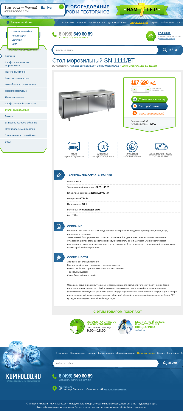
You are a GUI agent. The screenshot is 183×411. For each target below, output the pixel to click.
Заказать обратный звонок (73, 37)
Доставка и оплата (117, 22)
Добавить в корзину (152, 99)
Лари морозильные (16, 90)
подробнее (140, 330)
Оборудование (77, 353)
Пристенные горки (15, 71)
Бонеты (9, 116)
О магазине (68, 22)
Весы (8, 141)
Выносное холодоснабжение (21, 122)
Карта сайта (173, 353)
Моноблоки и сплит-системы (21, 84)
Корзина (151, 36)
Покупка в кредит (139, 22)
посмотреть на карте (115, 389)
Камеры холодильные (17, 78)
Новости (81, 22)
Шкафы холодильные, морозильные (17, 64)
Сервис (154, 22)
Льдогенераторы (14, 97)
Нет (49, 7)
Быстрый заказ (149, 106)
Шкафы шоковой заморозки (20, 103)
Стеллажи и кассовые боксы (20, 135)
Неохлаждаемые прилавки (20, 129)
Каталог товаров (97, 22)
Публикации (167, 22)
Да (42, 7)
